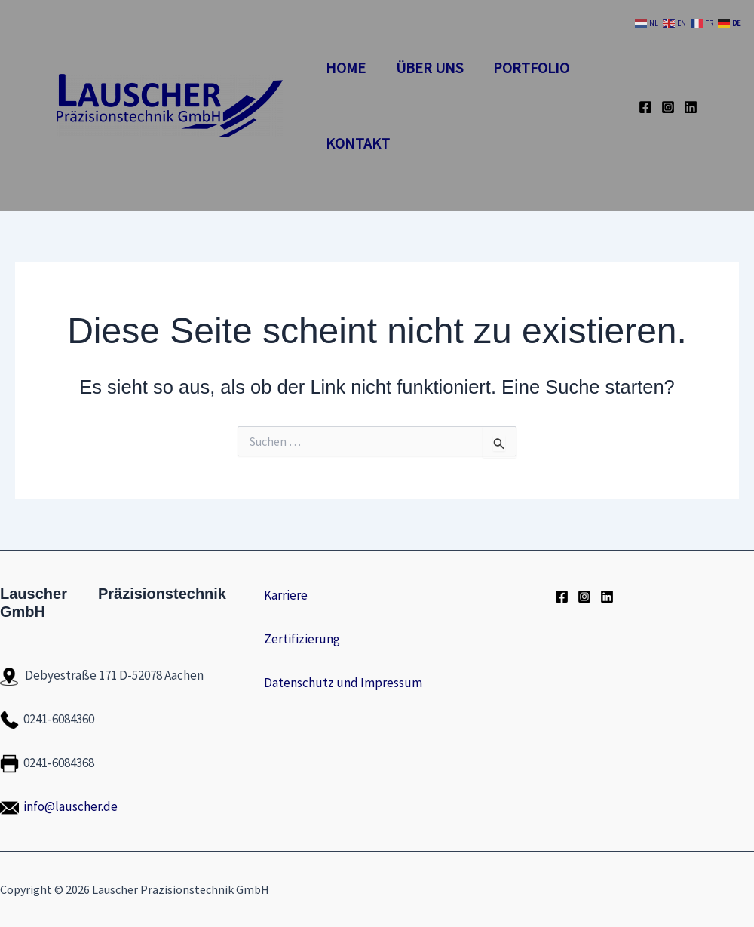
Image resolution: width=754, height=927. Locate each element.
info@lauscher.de (70, 806)
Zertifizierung (302, 639)
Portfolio (531, 67)
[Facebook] (645, 107)
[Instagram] (668, 107)
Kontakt (358, 143)
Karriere (286, 595)
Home (346, 67)
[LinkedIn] (690, 107)
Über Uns (429, 67)
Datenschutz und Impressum (343, 682)
